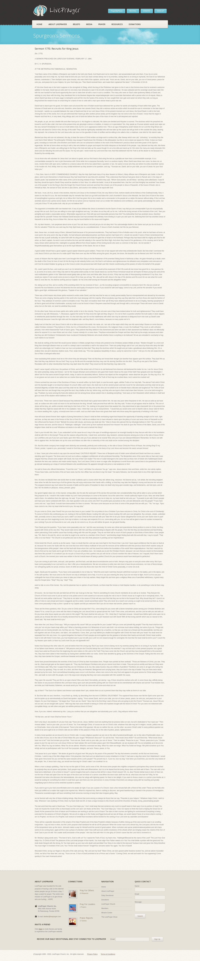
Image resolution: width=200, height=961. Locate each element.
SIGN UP (160, 11)
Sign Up (157, 939)
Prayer (101, 24)
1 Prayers (83, 907)
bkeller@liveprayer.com (52, 917)
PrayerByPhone (116, 11)
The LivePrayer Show (109, 917)
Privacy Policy (92, 954)
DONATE (146, 11)
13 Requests (84, 893)
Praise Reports (86, 918)
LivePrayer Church (108, 904)
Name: (137, 886)
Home (39, 24)
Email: (137, 894)
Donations (135, 24)
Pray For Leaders (87, 904)
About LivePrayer (57, 24)
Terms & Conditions (108, 954)
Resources (117, 24)
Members (104, 908)
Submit (140, 916)
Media (89, 24)
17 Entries (83, 921)
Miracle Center (106, 913)
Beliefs (76, 24)
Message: (138, 902)
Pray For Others (87, 890)
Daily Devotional (107, 895)
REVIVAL (132, 11)
